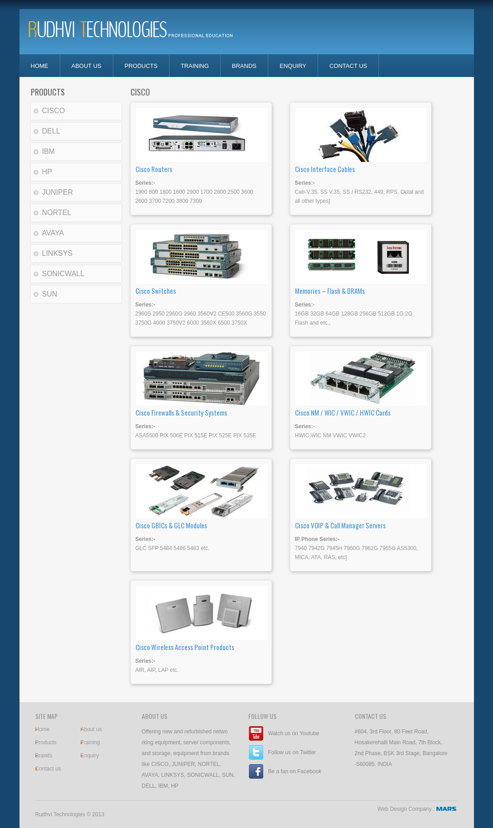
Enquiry (90, 755)
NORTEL (57, 212)
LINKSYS (57, 253)
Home (42, 729)
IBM (48, 151)
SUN (50, 294)
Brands (244, 65)
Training (195, 65)
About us (91, 729)
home (39, 65)
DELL (51, 131)
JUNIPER (57, 192)
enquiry (293, 65)
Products (141, 65)
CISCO (53, 111)
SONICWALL (63, 274)
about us (87, 65)
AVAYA (53, 233)
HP (47, 172)
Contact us (48, 769)
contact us (348, 65)
